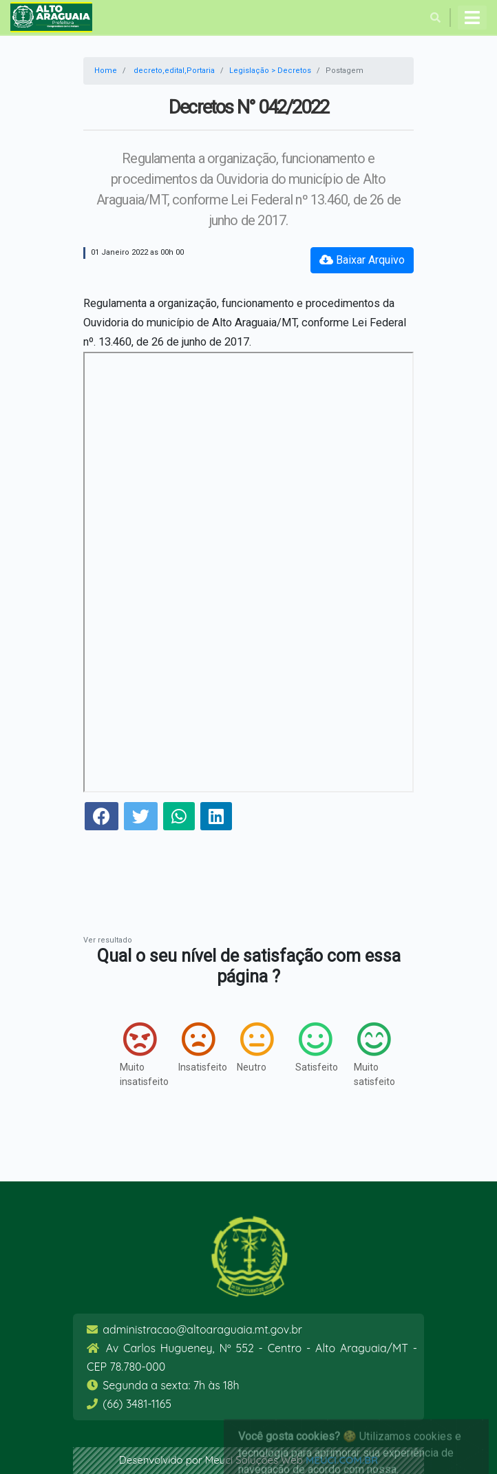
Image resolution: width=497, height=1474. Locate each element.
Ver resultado (107, 940)
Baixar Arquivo (362, 259)
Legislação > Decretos (270, 70)
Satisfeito (310, 1047)
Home (105, 70)
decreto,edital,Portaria (174, 70)
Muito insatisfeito (135, 1054)
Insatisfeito (193, 1047)
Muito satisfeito (369, 1054)
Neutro (252, 1047)
